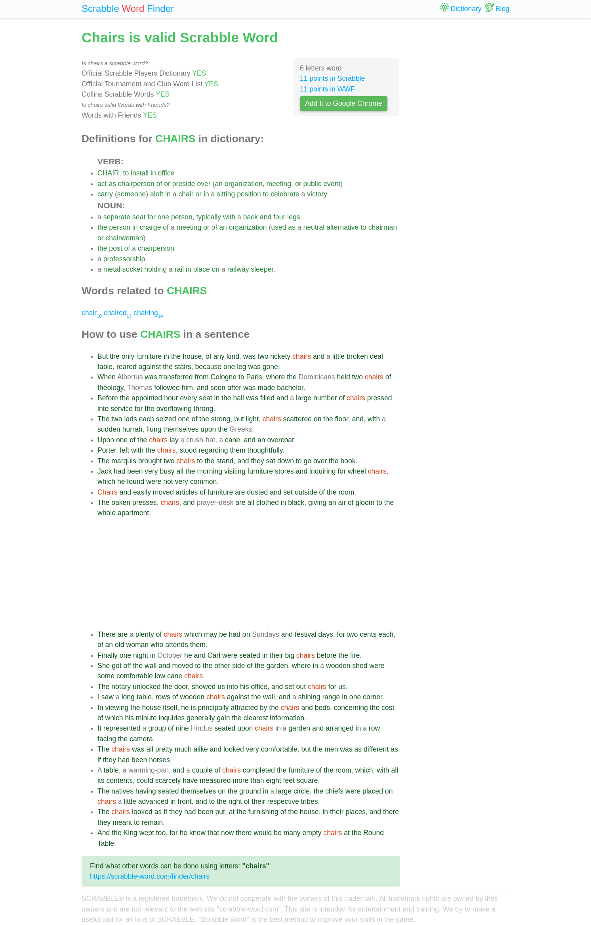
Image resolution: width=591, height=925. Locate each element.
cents (368, 634)
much (183, 749)
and (265, 217)
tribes (309, 801)
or (167, 184)
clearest (256, 718)
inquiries (172, 718)
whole (106, 513)
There (106, 634)
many (292, 833)
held (343, 377)
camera (141, 739)
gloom (364, 502)
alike (201, 749)
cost (387, 708)
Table (105, 843)
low (160, 676)
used (278, 227)
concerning (351, 708)
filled (267, 398)
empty (312, 833)
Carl (214, 655)
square (307, 780)
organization (244, 184)
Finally (107, 655)
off (127, 666)
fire (355, 655)
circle (302, 791)
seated (249, 655)
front (184, 801)
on (216, 269)
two (262, 356)
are (240, 492)
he (121, 481)
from (201, 377)
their (276, 655)
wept (146, 833)
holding (155, 269)
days (325, 634)
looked (233, 749)
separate (116, 217)
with (229, 217)
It (99, 728)
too (161, 833)
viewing (117, 708)
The (103, 419)
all (180, 471)
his (244, 687)
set (288, 492)
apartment (133, 513)
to (126, 173)
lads (130, 419)
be (223, 634)
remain (152, 822)
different (376, 749)
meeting (279, 184)
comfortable (134, 676)
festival (305, 634)
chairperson (136, 184)
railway (238, 269)
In (100, 708)
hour (171, 398)
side (238, 666)
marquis (123, 461)
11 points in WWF (327, 89)
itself (170, 708)
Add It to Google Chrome (343, 103)
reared (126, 367)
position (249, 194)
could (145, 780)
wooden (338, 666)
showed (204, 687)
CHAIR (108, 173)
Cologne (224, 377)
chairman (382, 227)
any (219, 356)
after (234, 388)
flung (153, 429)
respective (283, 801)
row (374, 728)
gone (270, 367)
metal (111, 269)
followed (167, 388)
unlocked (146, 687)
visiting (235, 471)
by (263, 708)
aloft (156, 194)
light (252, 419)
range (331, 697)
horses (159, 760)
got (116, 666)
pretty (164, 749)
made (266, 388)
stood (187, 450)
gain (223, 718)
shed (359, 666)
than (257, 780)
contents (119, 780)
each (146, 419)
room (346, 492)
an (219, 184)
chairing (148, 313)
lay (174, 440)
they (257, 461)
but (239, 419)
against (150, 367)
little (338, 356)
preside (183, 184)
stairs (183, 367)
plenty (144, 634)
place (201, 269)
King (130, 833)
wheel (357, 471)
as (112, 184)
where (275, 377)
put (220, 812)
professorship (124, 259)
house (192, 356)
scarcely (168, 780)
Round (373, 833)
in (153, 173)
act (102, 184)
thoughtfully (265, 450)
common (203, 481)
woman (137, 645)
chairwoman (124, 238)
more (240, 780)
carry (105, 194)
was (249, 356)
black (296, 502)
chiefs (334, 791)
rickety (280, 356)
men (331, 749)
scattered (297, 419)
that (213, 833)
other (222, 666)
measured (215, 780)
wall (150, 666)
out (301, 687)
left (124, 450)
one (163, 217)
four (279, 217)
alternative (342, 227)
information (287, 718)
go (307, 461)
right (235, 801)
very (151, 471)
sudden (108, 429)
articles (187, 492)
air (342, 502)
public (312, 184)
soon (217, 388)
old (119, 645)
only (128, 356)
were (153, 481)
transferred (176, 377)
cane (232, 440)
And (103, 833)
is (193, 708)
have (190, 780)
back (250, 217)
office (166, 173)
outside (306, 492)
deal (376, 356)
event (331, 184)
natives (122, 791)
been (135, 471)
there (391, 812)
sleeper (262, 269)
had (119, 471)
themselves (180, 429)
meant (122, 822)
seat (138, 217)
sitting (226, 194)
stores (284, 471)
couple (202, 770)
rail (179, 269)
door (181, 687)
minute (146, 718)
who (157, 645)
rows (163, 697)
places (355, 812)
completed (259, 770)
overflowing (174, 409)
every (188, 398)
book (347, 461)
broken (357, 356)
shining (309, 697)
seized (166, 419)
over (203, 184)
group (157, 728)
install (140, 173)
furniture (149, 356)
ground (250, 791)
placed (372, 791)
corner (372, 697)
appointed (147, 398)
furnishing (263, 812)
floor (341, 419)
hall (238, 398)
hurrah (132, 429)
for (151, 217)
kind (233, 356)
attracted (244, 708)
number (325, 398)
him (187, 388)
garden (277, 666)
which (106, 481)
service (122, 409)
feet (289, 780)
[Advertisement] (248, 573)
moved (163, 492)
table (104, 367)
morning (209, 471)
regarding (213, 450)
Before (107, 398)
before (327, 655)
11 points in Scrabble (332, 78)
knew (197, 833)
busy (167, 471)
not (168, 481)
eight (273, 780)
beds (322, 708)
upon (208, 429)
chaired (118, 313)
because (208, 367)
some (105, 676)
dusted (257, 492)
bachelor (290, 388)
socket (132, 269)
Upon (105, 440)
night (140, 655)
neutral (313, 227)
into (103, 409)
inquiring (322, 471)
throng (204, 409)
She (103, 666)
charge (150, 227)
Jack (104, 471)
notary (121, 687)
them (238, 450)
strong (221, 419)
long (128, 697)
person (182, 217)
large (303, 398)
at (232, 812)
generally (201, 718)
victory (317, 194)
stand (224, 461)
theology (110, 388)
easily (142, 492)
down (285, 461)
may (210, 634)
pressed (379, 398)
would (263, 833)
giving (317, 502)
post (115, 248)
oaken (120, 502)
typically (208, 217)
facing (106, 739)
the (102, 227)
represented (122, 728)
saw (107, 697)
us (221, 687)
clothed (267, 502)
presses (144, 502)
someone (131, 194)
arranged (339, 728)
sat (270, 461)
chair (185, 194)
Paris (254, 377)
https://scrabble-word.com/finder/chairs (150, 876)
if (99, 760)
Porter (106, 450)
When (106, 377)
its (101, 780)
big (289, 655)
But (102, 356)
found (135, 481)
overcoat (280, 440)
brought (150, 461)
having (145, 791)
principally (213, 708)
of (159, 184)
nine (182, 728)
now (227, 833)
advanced (153, 801)
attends (176, 645)
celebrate (285, 194)
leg (241, 367)
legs (293, 217)
